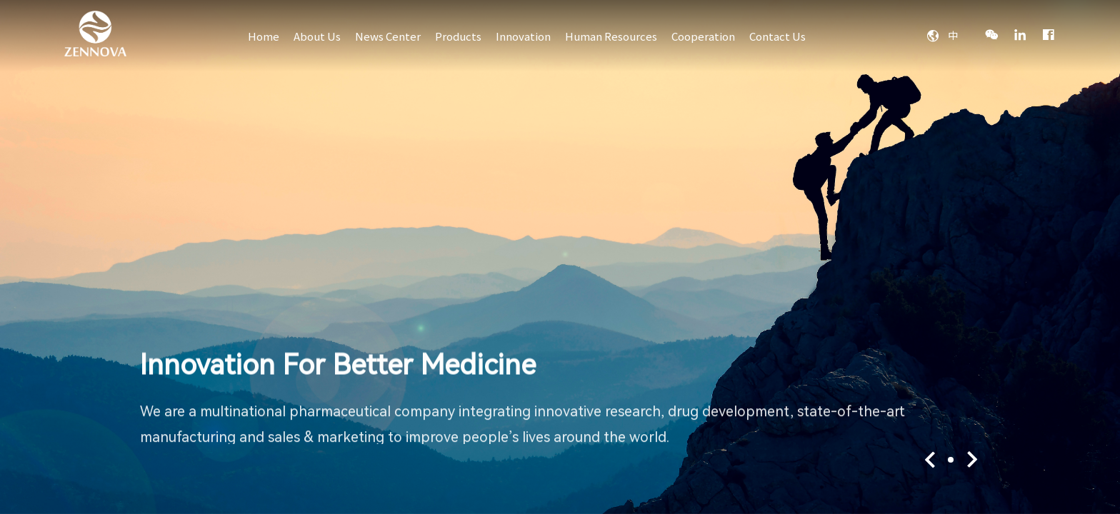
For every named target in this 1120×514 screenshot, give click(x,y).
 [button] (970, 459)
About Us (317, 36)
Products (458, 36)
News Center (388, 36)
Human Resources (611, 36)
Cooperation (703, 36)
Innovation (523, 36)
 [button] (930, 459)
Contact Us (777, 36)
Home (263, 36)
